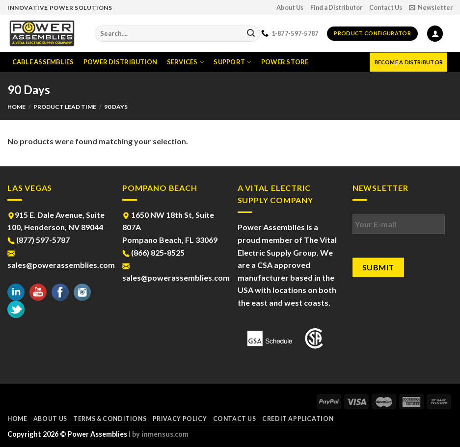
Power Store (285, 62)
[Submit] (251, 34)
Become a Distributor (409, 62)
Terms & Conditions (109, 418)
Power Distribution (120, 62)
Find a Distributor (336, 7)
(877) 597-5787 (38, 239)
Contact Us (385, 7)
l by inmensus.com (159, 434)
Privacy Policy (180, 418)
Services (186, 62)
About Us (289, 7)
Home (16, 106)
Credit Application (297, 418)
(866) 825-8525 (153, 252)
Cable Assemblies (43, 62)
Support (232, 62)
